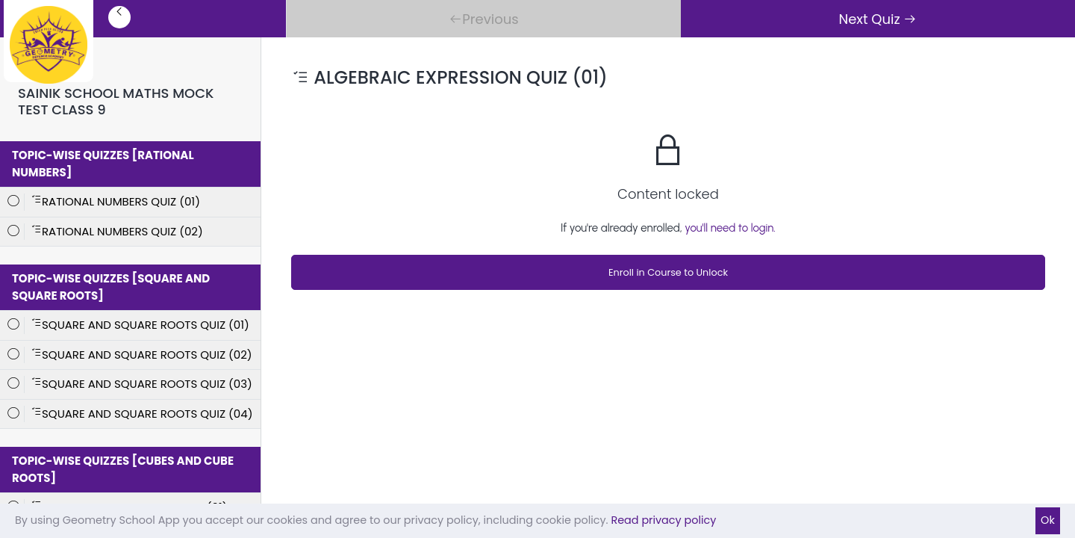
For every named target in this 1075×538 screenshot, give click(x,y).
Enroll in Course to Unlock (668, 272)
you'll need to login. (730, 228)
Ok (1048, 520)
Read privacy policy (663, 520)
